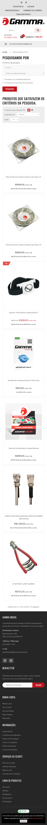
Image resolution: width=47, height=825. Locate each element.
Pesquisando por (20, 52)
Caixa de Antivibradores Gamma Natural (23, 448)
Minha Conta (7, 704)
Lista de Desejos (8, 711)
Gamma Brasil (7, 731)
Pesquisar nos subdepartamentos (16, 79)
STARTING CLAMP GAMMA (23, 584)
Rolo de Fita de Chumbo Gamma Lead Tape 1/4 (23, 245)
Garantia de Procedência (11, 774)
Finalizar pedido (12, 10)
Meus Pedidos (7, 715)
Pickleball (6, 802)
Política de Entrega (9, 746)
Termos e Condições (9, 742)
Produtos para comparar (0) (14, 110)
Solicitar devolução (9, 766)
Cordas (6, 787)
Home (4, 52)
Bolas (5, 791)
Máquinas (6, 794)
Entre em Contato (8, 763)
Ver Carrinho (6, 707)
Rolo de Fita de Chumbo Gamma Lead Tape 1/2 (23, 177)
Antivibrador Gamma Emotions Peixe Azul (23, 380)
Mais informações (36, 818)
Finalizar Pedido (23, 14)
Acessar (30, 7)
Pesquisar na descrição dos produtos (17, 83)
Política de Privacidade (10, 739)
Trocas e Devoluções (9, 750)
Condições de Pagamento (11, 735)
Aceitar (23, 821)
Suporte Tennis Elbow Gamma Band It (23, 312)
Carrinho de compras (32, 10)
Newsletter (6, 718)
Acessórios (7, 798)
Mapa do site (7, 770)
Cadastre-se (18, 7)
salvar (38, 685)
